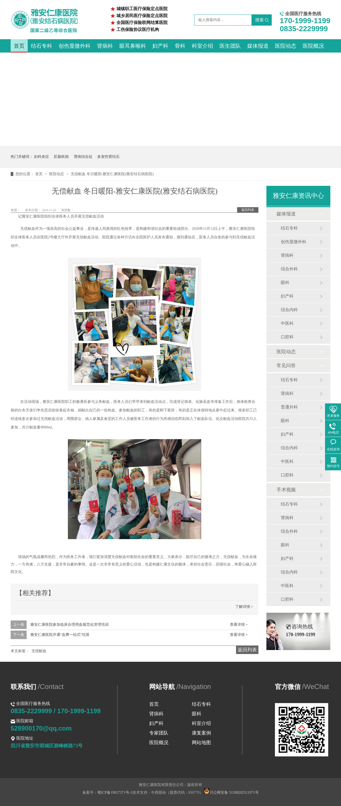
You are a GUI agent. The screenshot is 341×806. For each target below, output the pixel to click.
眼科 (285, 282)
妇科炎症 (41, 157)
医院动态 (285, 46)
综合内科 (289, 309)
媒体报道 (258, 46)
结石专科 (41, 46)
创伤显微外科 (75, 46)
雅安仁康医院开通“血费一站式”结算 (60, 635)
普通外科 (289, 407)
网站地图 (201, 742)
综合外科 (289, 269)
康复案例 (201, 733)
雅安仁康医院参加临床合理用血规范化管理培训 (69, 625)
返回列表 (247, 210)
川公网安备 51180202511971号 (231, 793)
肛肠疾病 (61, 157)
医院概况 (313, 46)
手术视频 (286, 489)
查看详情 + (239, 625)
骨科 (180, 46)
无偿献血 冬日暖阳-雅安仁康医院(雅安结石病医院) (112, 174)
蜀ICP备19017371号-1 (114, 793)
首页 (19, 46)
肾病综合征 (83, 157)
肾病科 (105, 46)
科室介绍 (202, 46)
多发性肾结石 (108, 157)
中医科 (287, 323)
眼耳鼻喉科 (132, 46)
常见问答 (286, 365)
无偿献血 (38, 651)
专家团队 (158, 733)
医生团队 (230, 46)
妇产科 (160, 46)
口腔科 (287, 337)
